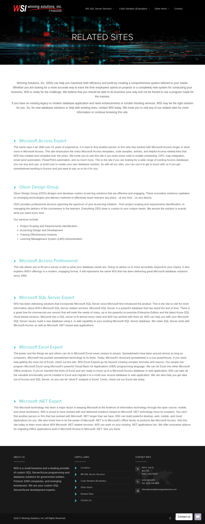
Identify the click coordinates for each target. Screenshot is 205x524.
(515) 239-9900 (148, 480)
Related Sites (87, 494)
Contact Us (86, 500)
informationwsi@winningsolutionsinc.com (159, 489)
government (48, 476)
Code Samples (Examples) (133, 8)
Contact (178, 8)
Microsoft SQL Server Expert (46, 297)
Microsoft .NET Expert (40, 401)
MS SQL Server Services (99, 8)
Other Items (161, 8)
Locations (85, 467)
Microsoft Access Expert (42, 141)
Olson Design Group (39, 187)
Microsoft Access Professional (48, 260)
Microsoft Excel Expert (41, 347)
